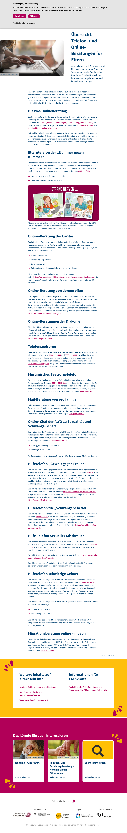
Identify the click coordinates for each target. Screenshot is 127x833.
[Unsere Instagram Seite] (63, 801)
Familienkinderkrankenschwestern (42, 128)
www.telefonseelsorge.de (38, 363)
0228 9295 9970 (87, 582)
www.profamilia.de (76, 413)
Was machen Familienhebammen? (33, 700)
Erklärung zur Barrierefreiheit (71, 825)
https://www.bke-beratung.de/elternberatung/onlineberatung (67, 122)
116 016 (90, 472)
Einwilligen (19, 16)
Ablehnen (34, 16)
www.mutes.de (86, 391)
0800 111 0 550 (84, 171)
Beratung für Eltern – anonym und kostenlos (37, 687)
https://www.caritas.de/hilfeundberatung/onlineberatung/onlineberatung (64, 277)
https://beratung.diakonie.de (40, 338)
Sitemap (53, 825)
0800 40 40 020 (42, 516)
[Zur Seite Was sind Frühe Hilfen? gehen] (28, 777)
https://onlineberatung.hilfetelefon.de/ (79, 491)
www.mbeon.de (47, 650)
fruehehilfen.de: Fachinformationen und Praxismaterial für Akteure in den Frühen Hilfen (88, 688)
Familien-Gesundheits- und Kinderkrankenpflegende (30, 693)
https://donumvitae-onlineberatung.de (44, 313)
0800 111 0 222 (71, 355)
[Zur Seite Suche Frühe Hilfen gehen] (98, 777)
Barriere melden (92, 825)
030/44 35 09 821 (59, 383)
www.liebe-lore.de (59, 440)
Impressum (31, 825)
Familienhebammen (85, 125)
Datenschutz (43, 825)
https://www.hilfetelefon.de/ (40, 500)
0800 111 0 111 (55, 355)
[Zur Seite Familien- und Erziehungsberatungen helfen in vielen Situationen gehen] (63, 777)
